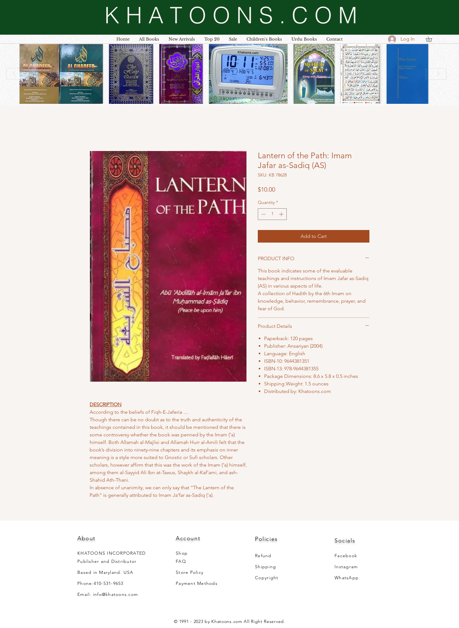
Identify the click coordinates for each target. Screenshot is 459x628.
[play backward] (17, 74)
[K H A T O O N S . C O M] (231, 15)
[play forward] (436, 74)
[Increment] (282, 214)
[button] (61, 74)
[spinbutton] (272, 214)
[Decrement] (263, 214)
